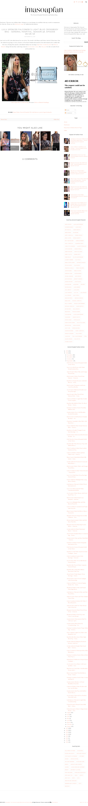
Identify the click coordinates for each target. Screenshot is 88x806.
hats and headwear (69, 761)
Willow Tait (77, 339)
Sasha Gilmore (76, 325)
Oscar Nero (67, 317)
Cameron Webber (80, 240)
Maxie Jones (67, 300)
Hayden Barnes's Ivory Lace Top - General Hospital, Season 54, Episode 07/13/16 (79, 156)
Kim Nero (83, 284)
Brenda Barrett (77, 238)
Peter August (77, 319)
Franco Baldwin (80, 268)
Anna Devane (68, 232)
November (70, 357)
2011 (67, 740)
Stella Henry (79, 333)
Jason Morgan (68, 279)
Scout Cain (67, 328)
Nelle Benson (76, 309)
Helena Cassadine (69, 276)
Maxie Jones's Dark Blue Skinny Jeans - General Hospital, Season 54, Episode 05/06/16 (79, 212)
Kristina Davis (68, 287)
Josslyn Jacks (78, 281)
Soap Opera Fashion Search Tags (73, 127)
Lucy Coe (76, 292)
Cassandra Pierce (79, 243)
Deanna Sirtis (77, 254)
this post (43, 46)
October (69, 359)
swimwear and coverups (70, 783)
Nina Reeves (67, 311)
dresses (66, 758)
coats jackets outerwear (71, 756)
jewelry (66, 764)
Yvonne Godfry (68, 341)
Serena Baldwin (76, 328)
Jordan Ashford (69, 281)
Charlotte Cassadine (70, 246)
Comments (68, 113)
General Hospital (24, 112)
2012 (67, 738)
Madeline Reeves (68, 298)
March (69, 722)
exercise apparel (74, 758)
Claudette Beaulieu (81, 246)
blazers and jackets (69, 753)
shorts (81, 775)
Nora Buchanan (76, 311)
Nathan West (68, 309)
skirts (73, 778)
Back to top (84, 802)
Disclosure (67, 125)
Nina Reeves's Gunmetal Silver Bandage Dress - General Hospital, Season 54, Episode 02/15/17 (78, 172)
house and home (80, 761)
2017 (67, 728)
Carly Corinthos (69, 243)
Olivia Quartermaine (78, 314)
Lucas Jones (76, 289)
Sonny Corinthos (79, 330)
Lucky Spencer (68, 292)
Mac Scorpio (76, 295)
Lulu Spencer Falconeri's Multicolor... (26, 147)
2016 (67, 730)
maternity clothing (75, 769)
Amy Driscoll (68, 229)
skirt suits (67, 778)
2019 (67, 351)
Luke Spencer (83, 292)
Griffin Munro (68, 270)
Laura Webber (77, 287)
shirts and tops (68, 775)
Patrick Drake (68, 319)
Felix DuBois (77, 265)
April (68, 720)
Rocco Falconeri (81, 322)
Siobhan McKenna (69, 330)
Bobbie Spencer (78, 235)
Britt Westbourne (69, 240)
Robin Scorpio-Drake (70, 322)
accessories (80, 750)
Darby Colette (68, 254)
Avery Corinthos (69, 235)
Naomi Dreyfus (79, 306)
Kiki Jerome (75, 284)
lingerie (67, 767)
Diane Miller (68, 257)
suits (78, 778)
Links (65, 130)
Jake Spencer (78, 276)
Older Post (56, 119)
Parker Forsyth (76, 317)
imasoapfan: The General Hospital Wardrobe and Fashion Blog (18, 802)
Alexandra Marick (69, 227)
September (70, 361)
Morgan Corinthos (69, 306)
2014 (67, 734)
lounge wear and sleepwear (77, 767)
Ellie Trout (78, 259)
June (68, 716)
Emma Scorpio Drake (70, 262)
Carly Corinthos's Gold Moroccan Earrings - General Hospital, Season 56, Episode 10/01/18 (75, 52)
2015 (67, 732)
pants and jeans (68, 772)
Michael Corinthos (77, 300)
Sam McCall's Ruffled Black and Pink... (49, 147)
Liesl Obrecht (68, 289)
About (65, 122)
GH (30, 112)
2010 (67, 742)
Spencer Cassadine (69, 333)
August (69, 712)
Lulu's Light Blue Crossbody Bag (19, 102)
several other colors (33, 46)
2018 (67, 353)
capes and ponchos (81, 753)
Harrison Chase (68, 273)
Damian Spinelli (78, 248)
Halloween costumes (70, 750)
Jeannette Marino (78, 279)
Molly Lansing (68, 303)
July (68, 714)
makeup (66, 769)
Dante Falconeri (78, 251)
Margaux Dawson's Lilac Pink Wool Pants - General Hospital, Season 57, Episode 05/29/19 (79, 164)
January (69, 726)
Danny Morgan (68, 251)
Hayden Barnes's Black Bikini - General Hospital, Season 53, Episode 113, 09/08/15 (79, 196)
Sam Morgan (68, 325)
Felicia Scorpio (68, 265)
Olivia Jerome (68, 314)
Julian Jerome (68, 284)
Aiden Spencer (68, 224)
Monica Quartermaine (79, 303)
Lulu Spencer (35, 112)
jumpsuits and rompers (76, 764)
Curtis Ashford (68, 248)
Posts (67, 110)
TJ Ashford (67, 336)
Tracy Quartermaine (77, 336)
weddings (67, 786)
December (70, 355)
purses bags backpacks (45, 112)
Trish (85, 336)
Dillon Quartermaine (78, 257)
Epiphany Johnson (81, 262)
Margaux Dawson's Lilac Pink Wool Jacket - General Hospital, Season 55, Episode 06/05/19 (79, 188)
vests (80, 783)
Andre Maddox (76, 229)
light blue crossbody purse (44, 44)
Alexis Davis (78, 227)
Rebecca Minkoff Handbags (41, 102)
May (68, 718)
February (69, 724)
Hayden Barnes (77, 273)
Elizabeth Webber (69, 259)
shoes (76, 775)
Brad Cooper (68, 238)
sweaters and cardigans (71, 780)
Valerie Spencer (68, 339)
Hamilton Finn (77, 270)
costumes (81, 756)
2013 (67, 736)
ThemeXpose (55, 802)
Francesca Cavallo (69, 268)
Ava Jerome (75, 232)
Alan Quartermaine (78, 224)
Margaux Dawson (79, 298)
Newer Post (4, 119)
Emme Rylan (16, 112)
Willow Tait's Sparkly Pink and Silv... (9, 147)
